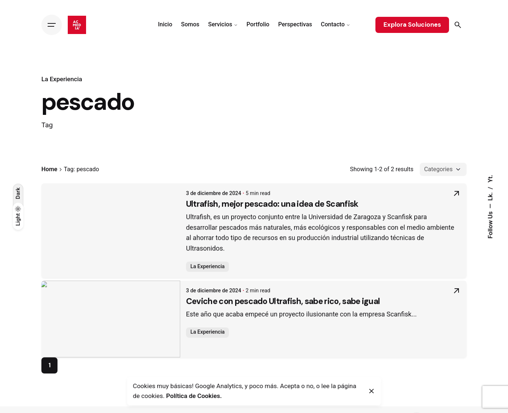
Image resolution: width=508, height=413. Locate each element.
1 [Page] (49, 365)
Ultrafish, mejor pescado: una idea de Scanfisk (135, 210)
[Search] (458, 25)
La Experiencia (61, 79)
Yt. (490, 178)
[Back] (18, 67)
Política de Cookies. (194, 395)
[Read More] (456, 198)
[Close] (371, 391)
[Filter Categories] (443, 169)
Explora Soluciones (412, 24)
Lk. (490, 195)
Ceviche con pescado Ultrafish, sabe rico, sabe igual (146, 307)
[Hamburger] (51, 25)
